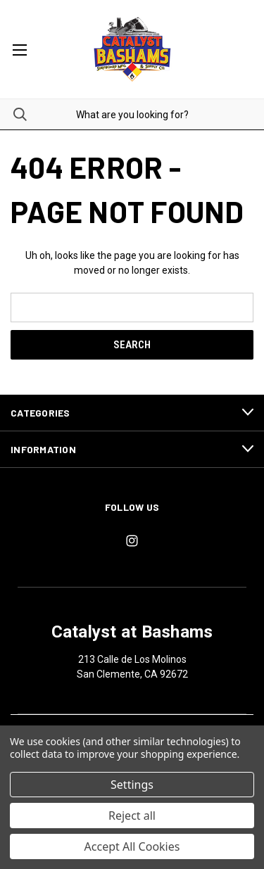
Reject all (132, 815)
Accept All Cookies (132, 846)
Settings (132, 784)
